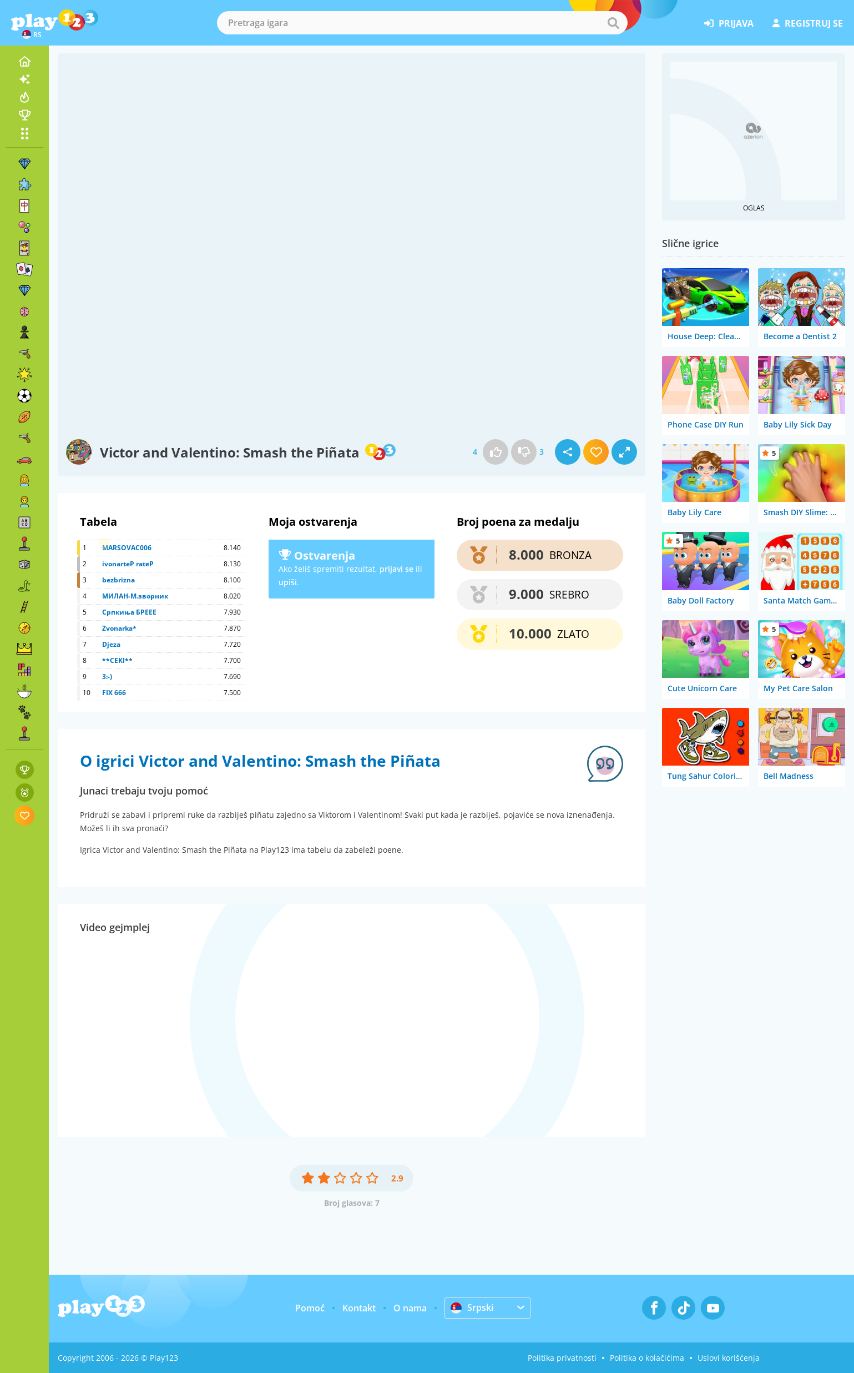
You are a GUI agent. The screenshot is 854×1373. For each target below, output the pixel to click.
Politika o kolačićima (647, 1357)
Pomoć (310, 1308)
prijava (729, 23)
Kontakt (359, 1308)
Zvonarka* (119, 628)
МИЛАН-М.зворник (135, 596)
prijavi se (396, 569)
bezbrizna (118, 580)
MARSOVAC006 (126, 547)
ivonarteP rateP (128, 564)
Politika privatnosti (562, 1357)
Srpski (472, 1307)
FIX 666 (114, 692)
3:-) (107, 676)
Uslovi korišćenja (729, 1357)
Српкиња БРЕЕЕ (129, 612)
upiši (288, 582)
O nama (410, 1308)
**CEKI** (117, 660)
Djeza (111, 644)
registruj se (807, 23)
